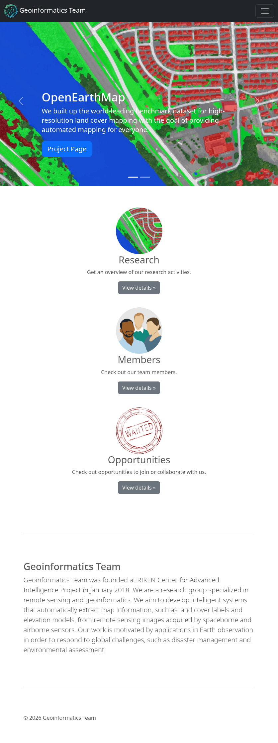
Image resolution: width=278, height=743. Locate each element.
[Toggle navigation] (264, 11)
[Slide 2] (145, 177)
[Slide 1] (133, 177)
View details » (139, 287)
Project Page (66, 148)
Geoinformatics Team (45, 11)
